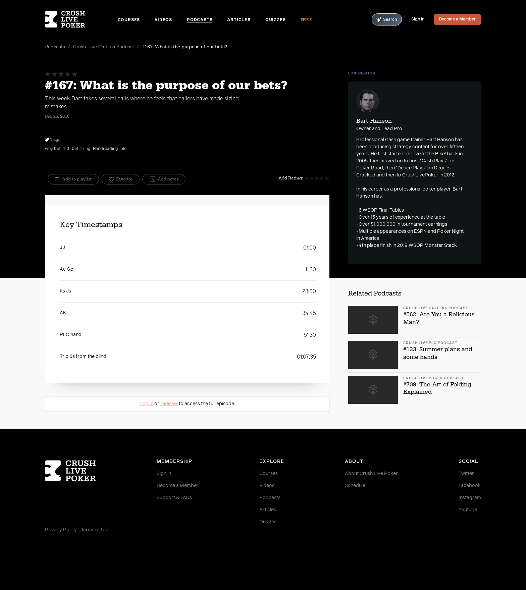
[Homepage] (81, 19)
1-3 (66, 149)
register (169, 403)
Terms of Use (95, 530)
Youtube (468, 509)
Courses (129, 20)
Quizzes (275, 20)
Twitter (466, 473)
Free (306, 20)
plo (123, 149)
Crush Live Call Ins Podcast (103, 47)
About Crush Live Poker (371, 473)
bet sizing (81, 149)
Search (386, 19)
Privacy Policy (61, 530)
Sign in (164, 473)
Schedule (355, 485)
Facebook (470, 485)
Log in (146, 403)
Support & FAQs (174, 497)
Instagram (470, 497)
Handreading (105, 149)
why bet (53, 149)
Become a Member (457, 19)
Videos (163, 20)
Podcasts (199, 20)
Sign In (417, 19)
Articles (238, 20)
